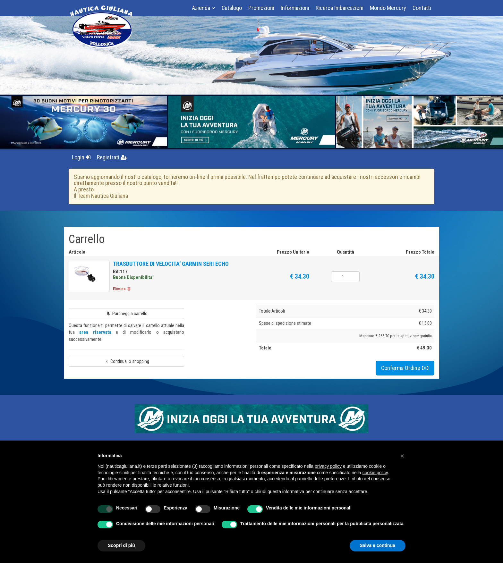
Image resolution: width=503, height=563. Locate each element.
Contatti (422, 7)
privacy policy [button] (328, 466)
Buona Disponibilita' (134, 277)
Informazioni (295, 7)
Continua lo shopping (126, 362)
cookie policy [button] (375, 472)
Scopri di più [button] (121, 545)
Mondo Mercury (388, 7)
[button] (402, 456)
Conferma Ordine (405, 368)
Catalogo (232, 7)
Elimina (123, 289)
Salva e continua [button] (377, 545)
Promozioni (261, 7)
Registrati (112, 157)
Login (81, 157)
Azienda (203, 7)
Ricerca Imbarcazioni (339, 7)
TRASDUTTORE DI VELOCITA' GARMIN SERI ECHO (171, 263)
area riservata (95, 333)
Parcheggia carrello (127, 314)
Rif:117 (121, 271)
